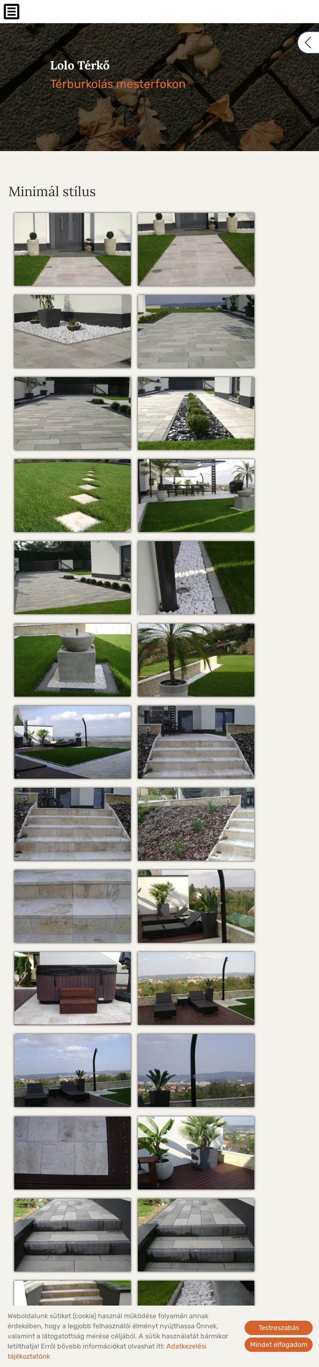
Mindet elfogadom (278, 1344)
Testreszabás (278, 1328)
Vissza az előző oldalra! (62, 1269)
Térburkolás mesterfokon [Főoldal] (112, 75)
